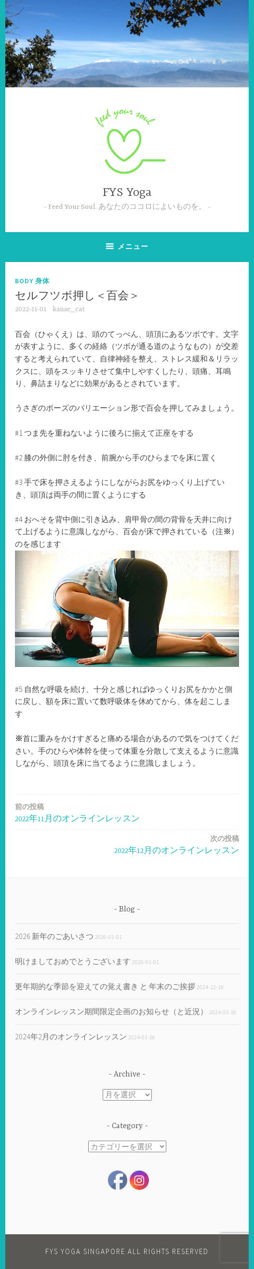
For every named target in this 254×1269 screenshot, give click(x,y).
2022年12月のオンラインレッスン (176, 844)
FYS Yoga (127, 193)
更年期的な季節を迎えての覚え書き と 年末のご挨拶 (105, 986)
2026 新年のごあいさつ (54, 936)
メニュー (133, 246)
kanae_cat (69, 309)
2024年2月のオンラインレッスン (71, 1036)
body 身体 (32, 280)
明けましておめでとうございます (73, 961)
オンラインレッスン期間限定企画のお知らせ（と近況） (111, 1011)
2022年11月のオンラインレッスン (77, 812)
